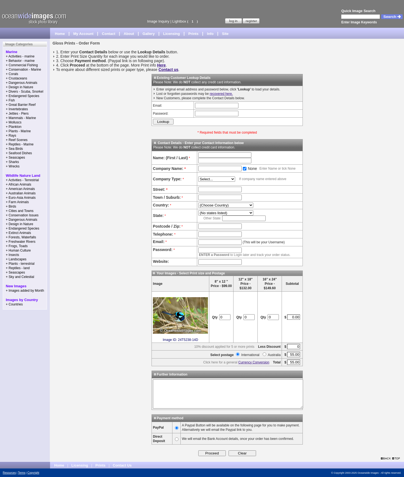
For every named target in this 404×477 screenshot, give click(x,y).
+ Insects (12, 255)
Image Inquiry (158, 21)
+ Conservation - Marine (23, 69)
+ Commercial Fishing (22, 65)
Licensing (171, 34)
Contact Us (122, 465)
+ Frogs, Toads (17, 246)
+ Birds (11, 206)
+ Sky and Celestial (20, 277)
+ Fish (10, 100)
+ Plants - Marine (18, 131)
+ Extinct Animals (18, 233)
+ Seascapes (15, 157)
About (129, 34)
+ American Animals (20, 189)
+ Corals (12, 74)
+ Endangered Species (22, 96)
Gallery (148, 34)
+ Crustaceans (16, 78)
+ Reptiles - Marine (20, 144)
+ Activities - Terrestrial (22, 180)
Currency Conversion (253, 362)
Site (225, 34)
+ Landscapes (16, 259)
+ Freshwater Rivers (20, 242)
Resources (9, 472)
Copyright (33, 472)
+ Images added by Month (25, 291)
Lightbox (179, 21)
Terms (21, 472)
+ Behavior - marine (20, 61)
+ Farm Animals (17, 202)
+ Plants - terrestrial (20, 264)
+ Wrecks (13, 166)
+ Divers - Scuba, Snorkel (24, 91)
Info (210, 34)
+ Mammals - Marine (21, 118)
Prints (193, 34)
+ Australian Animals (20, 193)
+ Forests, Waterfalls (21, 237)
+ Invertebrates (17, 109)
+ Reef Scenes (17, 140)
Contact (108, 34)
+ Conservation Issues (22, 215)
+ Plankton (13, 127)
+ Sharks (12, 162)
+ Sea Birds (14, 149)
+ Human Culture (18, 250)
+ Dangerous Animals (21, 83)
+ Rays (11, 135)
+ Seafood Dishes (19, 153)
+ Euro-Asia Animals (20, 198)
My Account (83, 34)
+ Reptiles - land (18, 268)
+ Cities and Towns (20, 211)
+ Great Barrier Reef (20, 105)
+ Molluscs (13, 122)
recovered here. (221, 94)
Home (60, 34)
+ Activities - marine (20, 56)
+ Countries (14, 304)
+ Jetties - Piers (17, 113)
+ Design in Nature (19, 87)
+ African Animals (18, 184)
